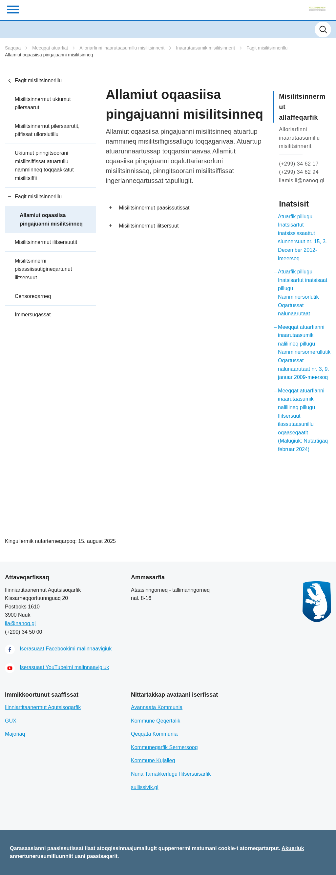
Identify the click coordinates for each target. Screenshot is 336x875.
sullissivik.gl (144, 787)
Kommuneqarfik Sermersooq (164, 747)
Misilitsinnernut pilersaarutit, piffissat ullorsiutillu (47, 130)
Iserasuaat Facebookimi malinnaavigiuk (66, 648)
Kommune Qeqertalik (155, 721)
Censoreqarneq (33, 296)
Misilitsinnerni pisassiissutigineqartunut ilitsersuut (43, 269)
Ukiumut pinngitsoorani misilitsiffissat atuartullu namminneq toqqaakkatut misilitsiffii (44, 165)
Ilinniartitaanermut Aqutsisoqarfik (43, 707)
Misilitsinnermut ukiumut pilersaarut (43, 103)
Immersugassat (33, 314)
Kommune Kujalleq (153, 760)
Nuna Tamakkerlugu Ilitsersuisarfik (171, 774)
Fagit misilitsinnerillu (266, 47)
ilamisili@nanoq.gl (301, 180)
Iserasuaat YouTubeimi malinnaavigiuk (64, 667)
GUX (10, 721)
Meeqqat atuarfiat (50, 47)
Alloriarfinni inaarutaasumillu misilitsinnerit (121, 47)
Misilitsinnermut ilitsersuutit (46, 242)
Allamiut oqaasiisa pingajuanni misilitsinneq (49, 54)
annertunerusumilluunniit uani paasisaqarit (63, 856)
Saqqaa (13, 47)
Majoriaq (15, 734)
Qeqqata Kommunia (154, 734)
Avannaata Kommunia (156, 707)
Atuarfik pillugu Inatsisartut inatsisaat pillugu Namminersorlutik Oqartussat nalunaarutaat (302, 292)
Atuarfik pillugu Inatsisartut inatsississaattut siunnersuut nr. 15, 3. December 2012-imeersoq (302, 237)
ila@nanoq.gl (20, 623)
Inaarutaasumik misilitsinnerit (205, 47)
